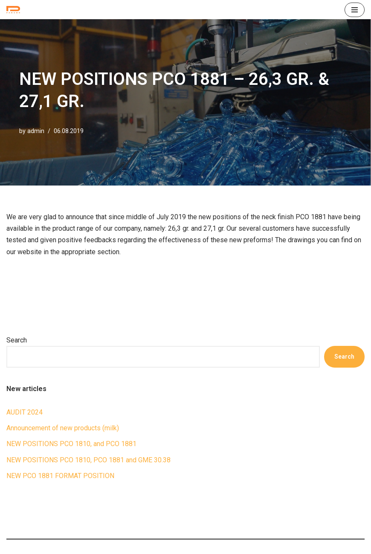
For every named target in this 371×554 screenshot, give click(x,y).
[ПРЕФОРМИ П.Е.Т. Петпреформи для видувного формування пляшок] (15, 9)
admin (35, 131)
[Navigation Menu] (355, 10)
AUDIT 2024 (24, 412)
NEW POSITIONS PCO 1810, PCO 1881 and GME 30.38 (88, 460)
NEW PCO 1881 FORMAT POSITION (60, 476)
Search (16, 340)
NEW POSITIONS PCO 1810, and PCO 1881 (71, 444)
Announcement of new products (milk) (62, 428)
